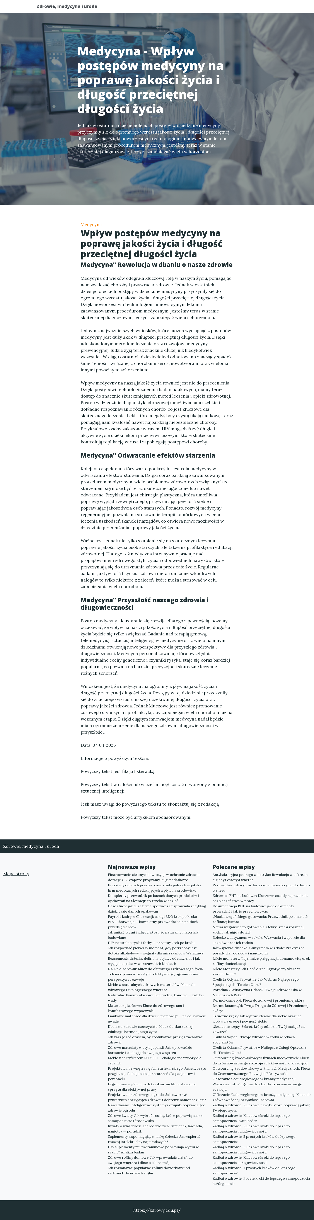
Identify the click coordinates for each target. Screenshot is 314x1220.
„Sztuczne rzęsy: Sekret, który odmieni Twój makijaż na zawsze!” (259, 1029)
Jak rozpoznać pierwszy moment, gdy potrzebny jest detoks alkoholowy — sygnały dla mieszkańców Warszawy (155, 950)
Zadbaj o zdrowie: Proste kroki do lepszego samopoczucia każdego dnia (261, 1181)
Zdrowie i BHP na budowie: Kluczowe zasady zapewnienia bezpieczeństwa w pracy (260, 898)
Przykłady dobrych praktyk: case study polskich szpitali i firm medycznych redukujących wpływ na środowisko (154, 887)
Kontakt (266, 8)
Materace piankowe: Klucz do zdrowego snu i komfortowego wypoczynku (146, 1008)
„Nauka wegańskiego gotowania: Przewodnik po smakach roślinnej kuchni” (260, 919)
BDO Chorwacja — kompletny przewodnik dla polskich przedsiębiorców (153, 924)
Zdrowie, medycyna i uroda (70, 7)
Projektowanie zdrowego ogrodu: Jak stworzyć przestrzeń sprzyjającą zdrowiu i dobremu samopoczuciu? (157, 1097)
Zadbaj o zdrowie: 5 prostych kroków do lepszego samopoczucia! (254, 1139)
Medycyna (91, 224)
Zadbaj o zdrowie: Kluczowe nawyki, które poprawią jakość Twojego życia (262, 1107)
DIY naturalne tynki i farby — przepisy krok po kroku (151, 942)
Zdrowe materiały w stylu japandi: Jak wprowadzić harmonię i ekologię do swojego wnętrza (150, 1050)
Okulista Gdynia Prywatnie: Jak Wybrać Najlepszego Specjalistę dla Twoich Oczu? (256, 982)
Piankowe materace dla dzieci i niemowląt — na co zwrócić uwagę (157, 1018)
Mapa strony (16, 873)
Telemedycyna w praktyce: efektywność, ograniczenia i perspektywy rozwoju (154, 976)
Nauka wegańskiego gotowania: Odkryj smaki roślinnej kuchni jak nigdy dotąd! (258, 929)
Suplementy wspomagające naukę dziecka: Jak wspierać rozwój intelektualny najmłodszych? (154, 1139)
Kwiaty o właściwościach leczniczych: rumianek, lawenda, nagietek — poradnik (155, 1128)
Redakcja (242, 8)
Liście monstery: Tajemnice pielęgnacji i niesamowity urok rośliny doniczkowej (261, 961)
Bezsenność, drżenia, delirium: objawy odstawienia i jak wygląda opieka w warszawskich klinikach (154, 961)
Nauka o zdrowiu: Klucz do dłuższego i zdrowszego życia (155, 969)
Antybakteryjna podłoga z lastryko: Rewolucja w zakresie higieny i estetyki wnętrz (260, 877)
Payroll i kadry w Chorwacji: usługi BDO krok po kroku (152, 916)
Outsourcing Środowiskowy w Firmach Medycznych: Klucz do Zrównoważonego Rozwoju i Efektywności (261, 1071)
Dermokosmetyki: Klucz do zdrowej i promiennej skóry (258, 1000)
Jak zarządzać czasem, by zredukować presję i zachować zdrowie (155, 1039)
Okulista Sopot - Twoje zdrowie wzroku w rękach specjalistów (254, 1039)
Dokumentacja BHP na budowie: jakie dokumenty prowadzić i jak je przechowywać (253, 908)
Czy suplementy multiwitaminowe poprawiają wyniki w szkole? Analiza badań (153, 1149)
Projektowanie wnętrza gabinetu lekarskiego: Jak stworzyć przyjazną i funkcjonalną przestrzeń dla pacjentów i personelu (157, 1073)
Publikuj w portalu (209, 8)
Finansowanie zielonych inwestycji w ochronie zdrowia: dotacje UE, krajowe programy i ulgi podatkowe (154, 877)
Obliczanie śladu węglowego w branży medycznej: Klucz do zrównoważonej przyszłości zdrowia (262, 1097)
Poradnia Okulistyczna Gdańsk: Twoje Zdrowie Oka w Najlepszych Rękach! (257, 992)
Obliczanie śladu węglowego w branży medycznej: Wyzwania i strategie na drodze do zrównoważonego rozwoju (257, 1084)
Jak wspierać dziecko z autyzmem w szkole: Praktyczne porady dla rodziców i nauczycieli (259, 950)
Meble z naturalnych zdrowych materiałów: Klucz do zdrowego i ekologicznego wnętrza (152, 987)
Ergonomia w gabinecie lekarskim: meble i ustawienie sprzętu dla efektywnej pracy (152, 1086)
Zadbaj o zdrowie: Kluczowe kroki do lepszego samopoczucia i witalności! (251, 1118)
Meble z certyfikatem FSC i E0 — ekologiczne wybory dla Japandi (154, 1060)
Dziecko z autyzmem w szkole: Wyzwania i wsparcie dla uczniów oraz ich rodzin (259, 940)
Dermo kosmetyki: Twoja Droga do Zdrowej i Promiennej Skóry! (260, 1008)
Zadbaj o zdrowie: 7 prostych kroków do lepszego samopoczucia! (254, 1170)
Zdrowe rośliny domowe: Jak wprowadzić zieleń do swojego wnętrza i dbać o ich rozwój (150, 1160)
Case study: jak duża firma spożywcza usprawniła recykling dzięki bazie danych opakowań (157, 908)
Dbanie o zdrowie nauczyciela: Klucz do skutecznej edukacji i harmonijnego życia (150, 1029)
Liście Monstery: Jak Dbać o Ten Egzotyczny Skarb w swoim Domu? (256, 971)
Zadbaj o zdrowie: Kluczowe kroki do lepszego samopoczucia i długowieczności (251, 1128)
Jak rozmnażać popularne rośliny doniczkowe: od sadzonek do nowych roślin (149, 1170)
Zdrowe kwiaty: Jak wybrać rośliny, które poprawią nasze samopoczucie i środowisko (155, 1118)
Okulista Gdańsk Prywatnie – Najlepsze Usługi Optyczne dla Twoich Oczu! (259, 1050)
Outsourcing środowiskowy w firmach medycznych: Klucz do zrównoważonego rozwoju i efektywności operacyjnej (261, 1060)
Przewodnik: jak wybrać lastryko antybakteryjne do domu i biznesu (261, 887)
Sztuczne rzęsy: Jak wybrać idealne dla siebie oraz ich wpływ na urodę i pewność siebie (257, 1018)
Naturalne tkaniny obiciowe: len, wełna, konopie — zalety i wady (156, 997)
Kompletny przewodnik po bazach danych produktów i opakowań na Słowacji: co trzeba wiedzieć (153, 898)
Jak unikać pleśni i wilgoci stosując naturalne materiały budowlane (153, 935)
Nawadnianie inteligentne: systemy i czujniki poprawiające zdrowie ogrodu (156, 1107)
